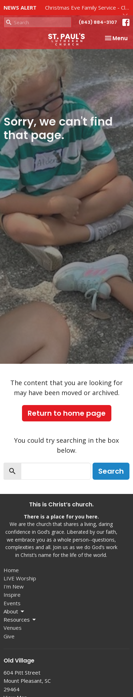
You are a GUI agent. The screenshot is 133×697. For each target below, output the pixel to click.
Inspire (12, 594)
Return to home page (67, 413)
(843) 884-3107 (98, 22)
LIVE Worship (20, 578)
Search (111, 471)
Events (12, 603)
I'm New (14, 586)
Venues (13, 627)
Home (11, 570)
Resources (20, 619)
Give (9, 636)
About (14, 611)
